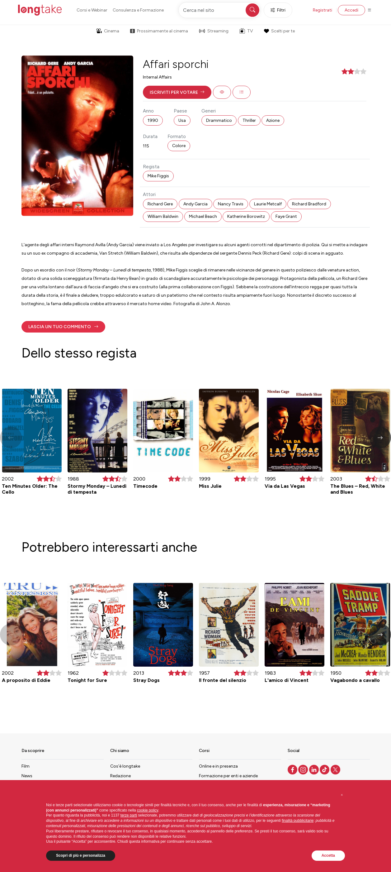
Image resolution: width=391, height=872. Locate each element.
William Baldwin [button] (163, 216)
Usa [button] (182, 120)
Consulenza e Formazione (138, 10)
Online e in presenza (218, 766)
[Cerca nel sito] (219, 10)
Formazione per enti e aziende (228, 776)
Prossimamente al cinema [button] (159, 31)
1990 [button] (153, 120)
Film (25, 766)
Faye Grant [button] (286, 216)
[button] (177, 92)
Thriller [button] (249, 120)
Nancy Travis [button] (230, 204)
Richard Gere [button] (160, 204)
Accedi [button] (351, 10)
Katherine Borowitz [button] (246, 216)
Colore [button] (179, 145)
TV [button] (246, 31)
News (26, 776)
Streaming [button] (213, 31)
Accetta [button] (328, 855)
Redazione (120, 776)
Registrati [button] (322, 10)
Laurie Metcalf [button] (268, 204)
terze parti (128, 815)
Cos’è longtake (125, 766)
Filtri (278, 10)
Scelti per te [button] (279, 31)
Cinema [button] (107, 31)
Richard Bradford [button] (309, 204)
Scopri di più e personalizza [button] (80, 855)
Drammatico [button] (219, 120)
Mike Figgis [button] (158, 176)
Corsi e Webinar (92, 10)
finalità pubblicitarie (297, 820)
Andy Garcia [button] (195, 204)
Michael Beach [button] (203, 216)
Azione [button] (273, 120)
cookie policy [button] (147, 810)
